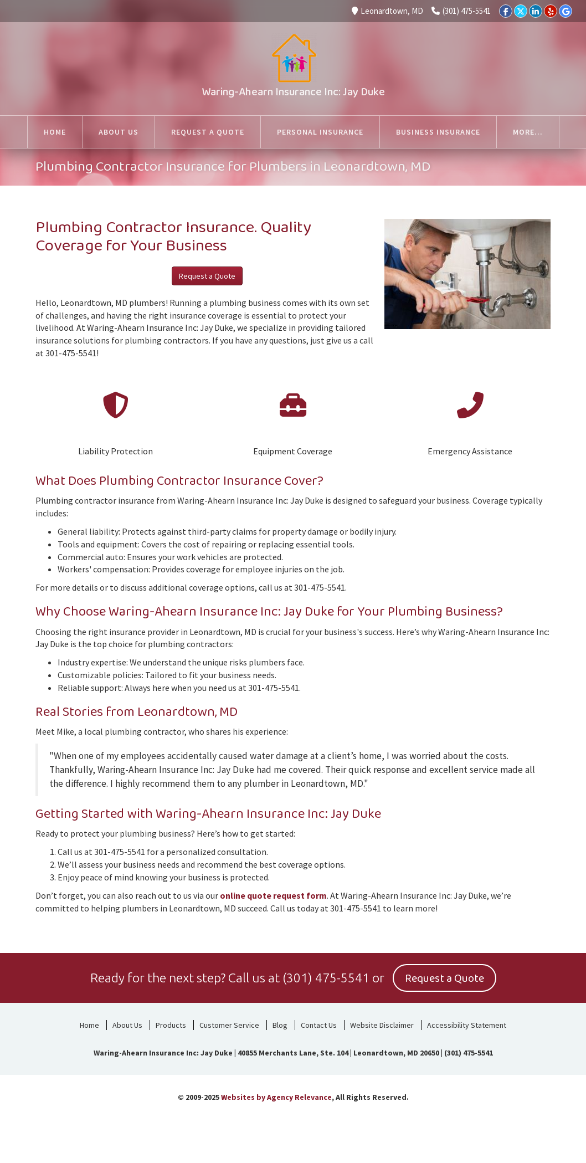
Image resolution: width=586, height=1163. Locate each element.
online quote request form (273, 895)
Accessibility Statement (466, 1025)
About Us (127, 1025)
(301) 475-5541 (461, 11)
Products (171, 1025)
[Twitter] (520, 11)
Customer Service (229, 1025)
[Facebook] (505, 11)
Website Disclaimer (382, 1025)
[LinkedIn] (535, 11)
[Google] (565, 11)
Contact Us (319, 1025)
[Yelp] (550, 11)
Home (89, 1025)
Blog (280, 1025)
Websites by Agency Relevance (276, 1097)
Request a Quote (207, 276)
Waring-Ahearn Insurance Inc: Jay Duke (293, 92)
